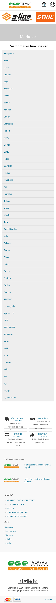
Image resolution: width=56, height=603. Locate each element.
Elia (5, 376)
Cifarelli (7, 74)
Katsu (6, 264)
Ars (5, 187)
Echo (6, 60)
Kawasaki (8, 89)
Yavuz (6, 208)
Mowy (6, 138)
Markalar (9, 535)
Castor (7, 271)
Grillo (6, 67)
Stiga (6, 82)
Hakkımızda (10, 531)
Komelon (8, 194)
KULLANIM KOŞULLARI (17, 512)
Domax (7, 145)
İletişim (8, 543)
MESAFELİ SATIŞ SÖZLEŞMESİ (21, 500)
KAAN (6, 341)
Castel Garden (10, 229)
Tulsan (7, 201)
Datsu (6, 152)
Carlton (7, 285)
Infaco (6, 159)
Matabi (7, 215)
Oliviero (7, 278)
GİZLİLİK (10, 508)
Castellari (8, 166)
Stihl (6, 348)
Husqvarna (9, 53)
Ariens (7, 250)
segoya (7, 390)
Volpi (6, 236)
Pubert (7, 131)
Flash (6, 257)
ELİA (6, 369)
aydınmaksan (10, 397)
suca (6, 355)
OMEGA (7, 362)
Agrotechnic (9, 313)
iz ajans (48, 599)
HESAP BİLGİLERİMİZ (16, 516)
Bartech (7, 292)
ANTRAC (8, 299)
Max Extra (8, 180)
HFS (6, 320)
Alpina (6, 96)
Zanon (7, 103)
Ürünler (8, 539)
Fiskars (7, 173)
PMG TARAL (9, 327)
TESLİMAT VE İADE (15, 504)
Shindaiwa (8, 124)
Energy (7, 117)
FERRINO (8, 334)
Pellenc (7, 243)
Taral (6, 222)
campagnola (9, 306)
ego (5, 383)
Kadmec (7, 110)
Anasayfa (9, 527)
